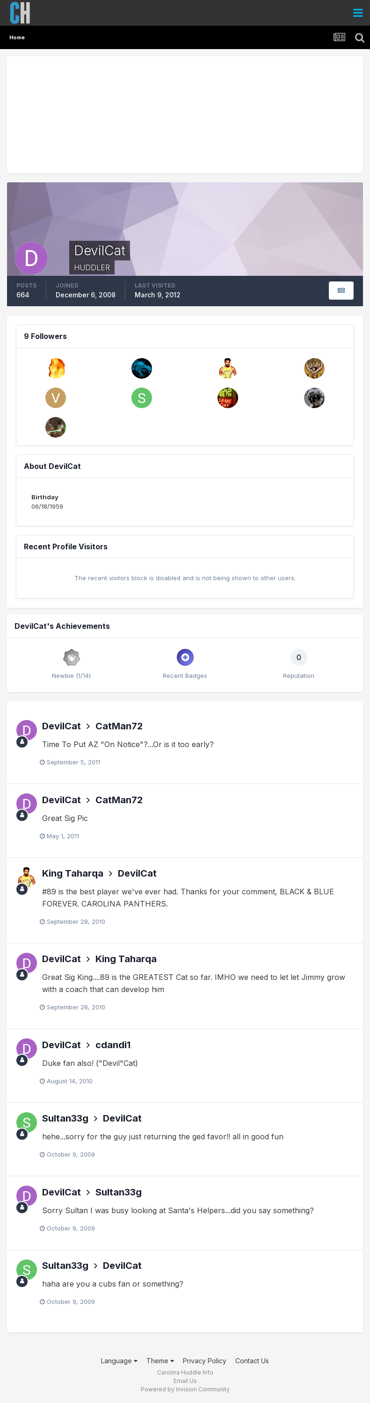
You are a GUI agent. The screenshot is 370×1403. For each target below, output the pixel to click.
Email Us (185, 1380)
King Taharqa (72, 873)
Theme (160, 1361)
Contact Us (252, 1361)
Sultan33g (65, 1118)
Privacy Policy (204, 1361)
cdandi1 (113, 1044)
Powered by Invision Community (185, 1389)
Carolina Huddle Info (185, 1372)
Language (119, 1361)
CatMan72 (119, 726)
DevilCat (61, 726)
